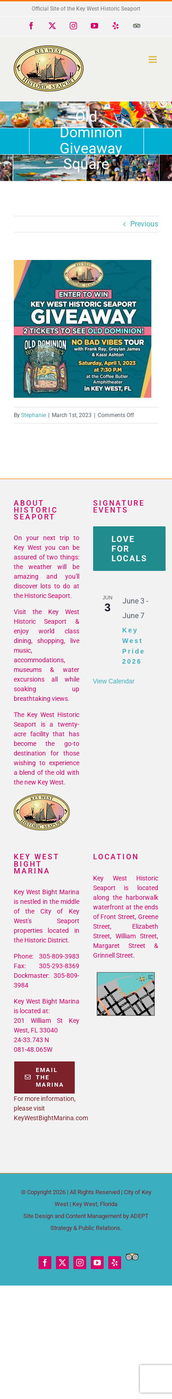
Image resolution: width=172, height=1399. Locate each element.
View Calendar (114, 681)
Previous (144, 224)
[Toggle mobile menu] (153, 59)
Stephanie (33, 415)
